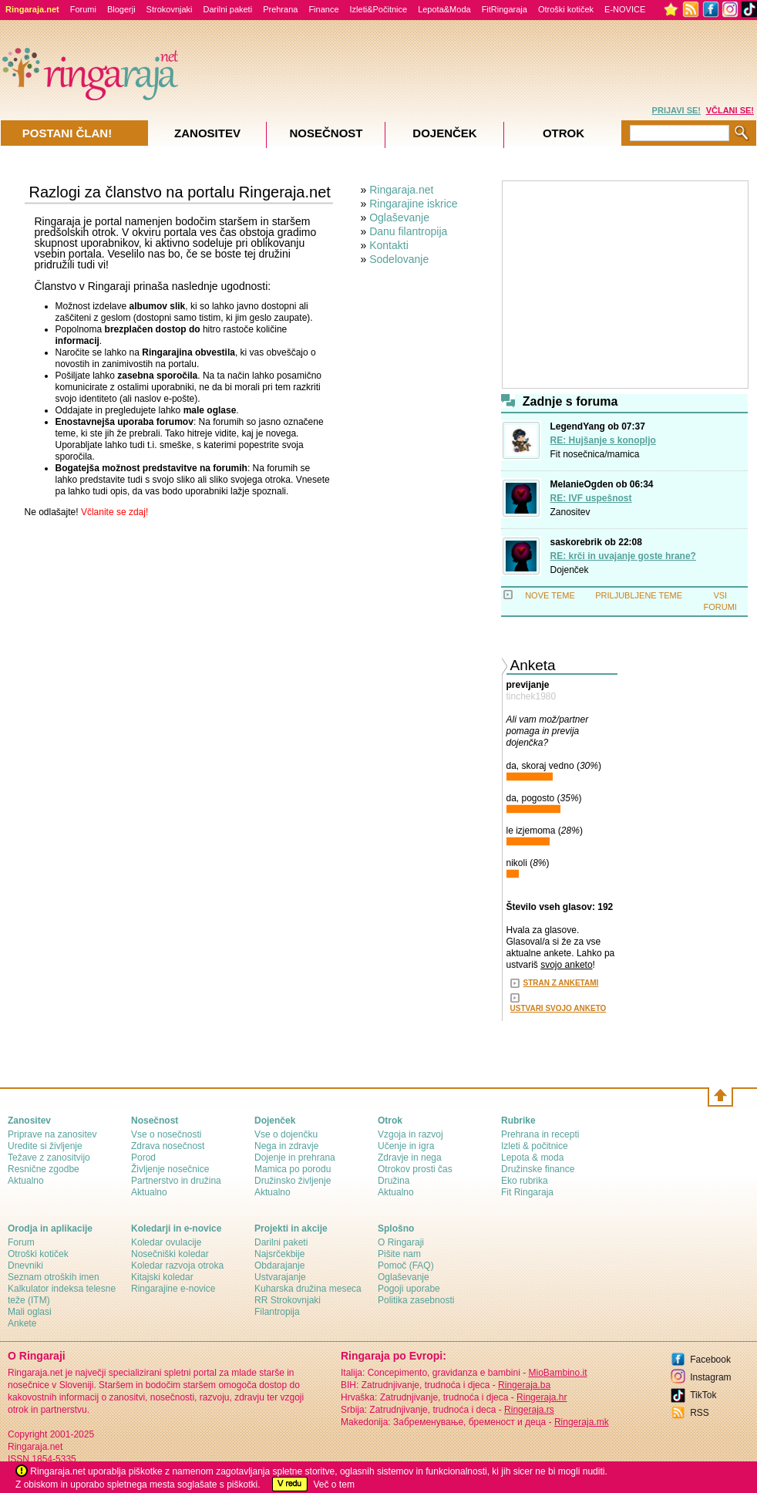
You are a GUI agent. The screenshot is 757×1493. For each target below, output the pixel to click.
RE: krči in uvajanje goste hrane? (623, 556)
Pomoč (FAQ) (406, 1265)
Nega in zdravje (286, 1146)
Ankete (22, 1323)
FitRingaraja (504, 9)
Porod (143, 1157)
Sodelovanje (399, 259)
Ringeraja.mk (581, 1422)
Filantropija (277, 1311)
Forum (21, 1242)
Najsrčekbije (279, 1254)
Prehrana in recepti (540, 1134)
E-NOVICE (624, 9)
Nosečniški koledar (170, 1254)
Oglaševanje (399, 217)
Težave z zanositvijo (49, 1157)
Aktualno (26, 1180)
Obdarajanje (279, 1265)
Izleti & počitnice (534, 1146)
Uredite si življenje (45, 1146)
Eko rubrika (524, 1180)
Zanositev (570, 512)
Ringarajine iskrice (413, 203)
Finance (323, 9)
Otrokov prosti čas (415, 1169)
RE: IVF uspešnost (591, 498)
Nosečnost (325, 133)
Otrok (563, 133)
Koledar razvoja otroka (177, 1265)
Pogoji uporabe (409, 1288)
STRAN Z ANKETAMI (561, 983)
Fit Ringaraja (527, 1192)
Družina (393, 1180)
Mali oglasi (30, 1311)
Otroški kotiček (566, 9)
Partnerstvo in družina (176, 1180)
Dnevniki (25, 1265)
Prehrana (280, 9)
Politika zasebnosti (416, 1300)
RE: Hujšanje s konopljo (603, 440)
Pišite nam (399, 1254)
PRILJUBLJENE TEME (638, 595)
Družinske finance (537, 1169)
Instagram (710, 1377)
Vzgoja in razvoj (410, 1134)
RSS (699, 1412)
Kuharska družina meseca (308, 1288)
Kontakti (389, 245)
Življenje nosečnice (170, 1169)
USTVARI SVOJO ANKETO (558, 1008)
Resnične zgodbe (43, 1169)
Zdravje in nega (410, 1157)
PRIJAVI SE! (676, 110)
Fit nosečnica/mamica (595, 454)
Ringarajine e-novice (173, 1288)
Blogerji (121, 9)
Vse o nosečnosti (166, 1134)
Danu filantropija (408, 231)
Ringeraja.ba (524, 1385)
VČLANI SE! (730, 110)
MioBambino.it (557, 1372)
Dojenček (569, 570)
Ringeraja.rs (529, 1409)
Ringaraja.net (401, 190)
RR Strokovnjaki (287, 1300)
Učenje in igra (406, 1146)
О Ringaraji (401, 1242)
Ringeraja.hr (541, 1397)
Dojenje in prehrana (294, 1157)
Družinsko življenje (292, 1180)
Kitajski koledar (162, 1277)
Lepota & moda (532, 1157)
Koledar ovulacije (166, 1242)
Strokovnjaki (169, 9)
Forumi (83, 9)
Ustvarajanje (280, 1277)
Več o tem (334, 1484)
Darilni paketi (228, 9)
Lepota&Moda (444, 9)
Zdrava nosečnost (167, 1146)
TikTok (703, 1395)
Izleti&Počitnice (379, 9)
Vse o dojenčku (286, 1134)
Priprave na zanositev (52, 1134)
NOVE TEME (550, 595)
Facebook (710, 1359)
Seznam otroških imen (53, 1277)
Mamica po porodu (292, 1169)
